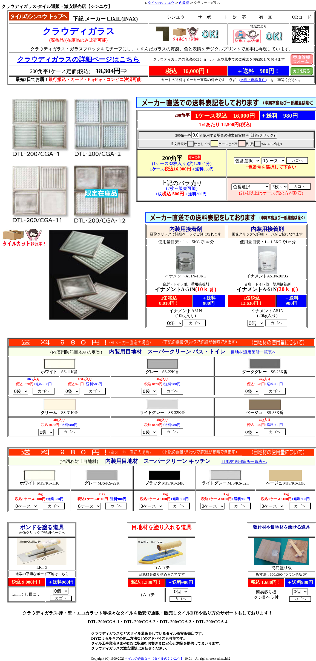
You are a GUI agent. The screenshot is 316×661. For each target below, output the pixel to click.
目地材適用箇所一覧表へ (244, 461)
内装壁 (184, 3)
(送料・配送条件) (253, 80)
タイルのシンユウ (161, 3)
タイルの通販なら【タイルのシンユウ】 (154, 658)
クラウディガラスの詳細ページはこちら (78, 59)
